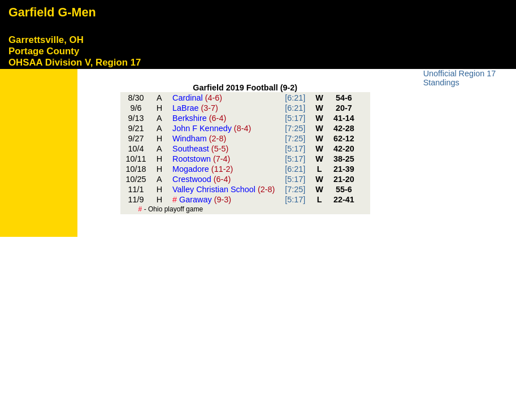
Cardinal (197, 97)
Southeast (200, 148)
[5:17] (295, 118)
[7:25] (295, 128)
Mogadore (202, 169)
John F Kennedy (211, 128)
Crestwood (201, 179)
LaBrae (195, 107)
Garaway (201, 199)
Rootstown (201, 158)
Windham (199, 138)
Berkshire (199, 118)
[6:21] (295, 97)
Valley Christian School (223, 189)
